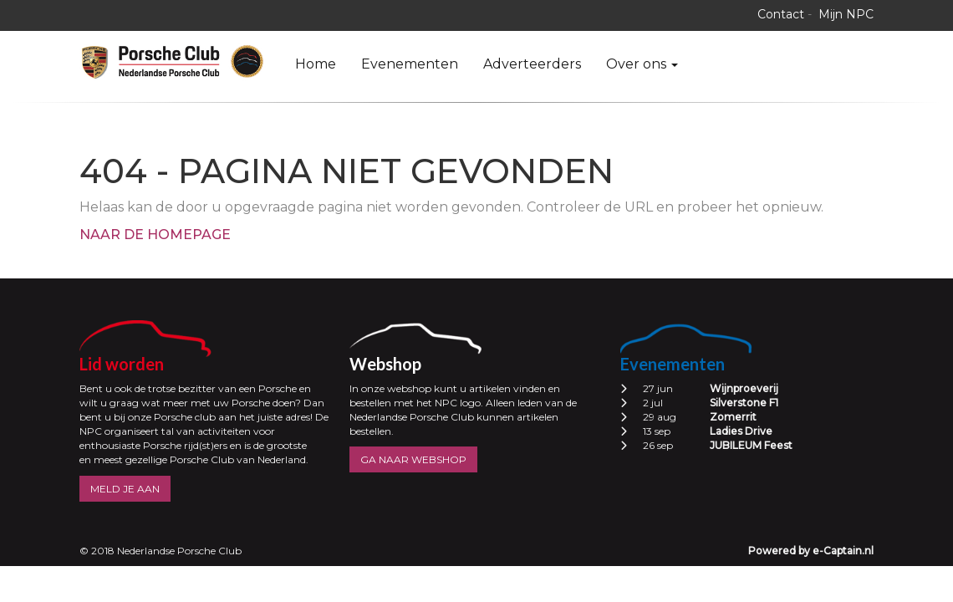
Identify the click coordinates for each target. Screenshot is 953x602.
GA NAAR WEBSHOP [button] (413, 459)
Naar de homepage (155, 234)
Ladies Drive (741, 431)
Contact (780, 14)
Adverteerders (532, 64)
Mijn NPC (846, 14)
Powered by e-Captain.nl (811, 550)
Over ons (642, 64)
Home (315, 64)
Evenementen (409, 64)
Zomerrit (733, 417)
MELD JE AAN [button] (125, 488)
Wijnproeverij (744, 388)
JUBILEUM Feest (751, 445)
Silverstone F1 (744, 402)
